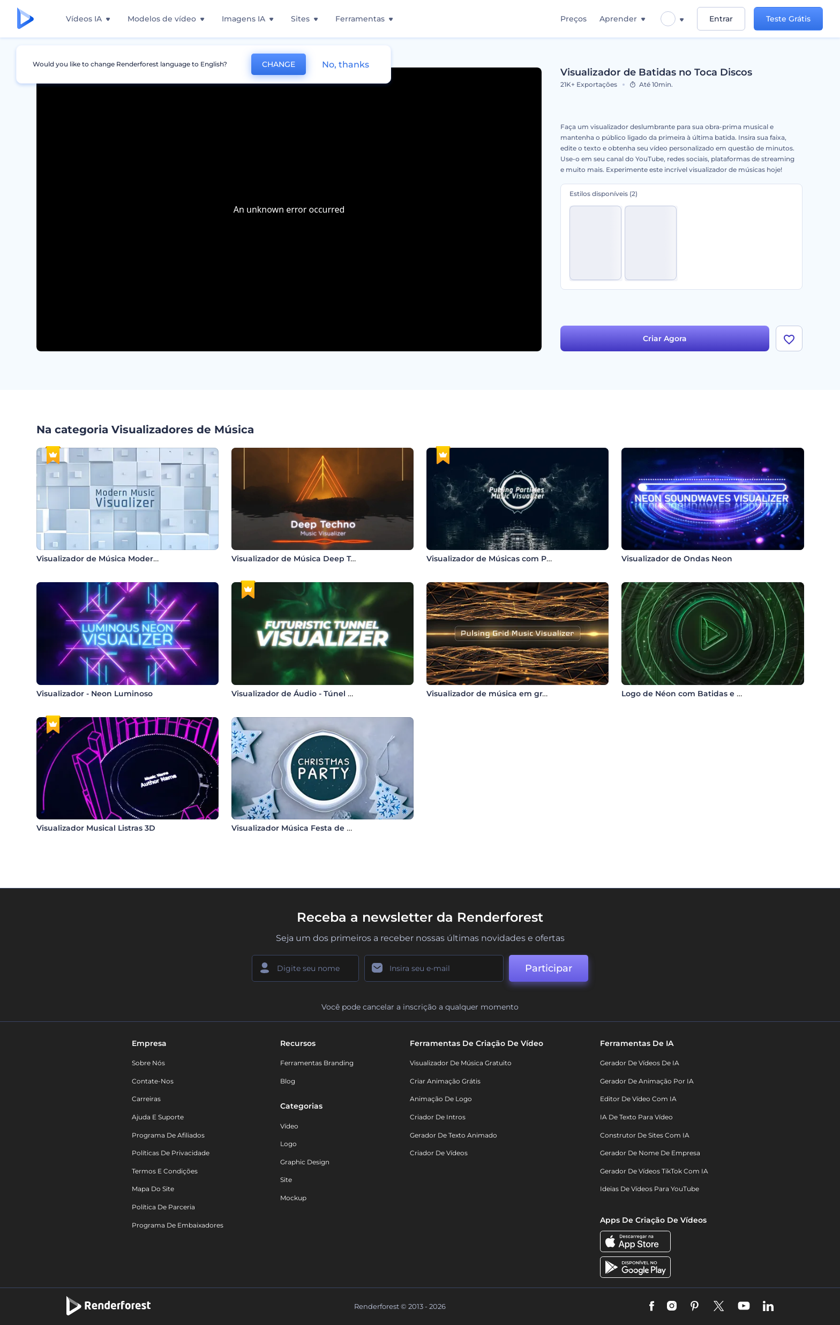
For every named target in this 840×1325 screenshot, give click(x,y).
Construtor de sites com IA (644, 1135)
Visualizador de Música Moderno (99, 558)
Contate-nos (153, 1081)
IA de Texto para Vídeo (636, 1117)
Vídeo (289, 1126)
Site (286, 1180)
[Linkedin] (768, 1307)
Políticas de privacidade (170, 1153)
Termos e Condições (165, 1171)
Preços (573, 19)
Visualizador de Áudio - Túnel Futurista (307, 693)
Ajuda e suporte (158, 1117)
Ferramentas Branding (317, 1063)
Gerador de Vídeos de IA (639, 1063)
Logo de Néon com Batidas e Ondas (691, 693)
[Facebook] (651, 1307)
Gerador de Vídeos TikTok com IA (654, 1171)
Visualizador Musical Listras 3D (95, 828)
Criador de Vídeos (439, 1153)
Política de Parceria (163, 1207)
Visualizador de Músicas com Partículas (503, 558)
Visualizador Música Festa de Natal (299, 828)
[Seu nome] (305, 968)
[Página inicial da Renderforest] (25, 19)
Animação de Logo (441, 1099)
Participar (548, 968)
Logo (288, 1144)
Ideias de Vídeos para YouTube (649, 1189)
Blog (287, 1081)
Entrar (721, 19)
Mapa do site (153, 1189)
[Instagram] (672, 1307)
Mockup (293, 1198)
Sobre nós (148, 1063)
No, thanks (345, 64)
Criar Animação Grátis (445, 1081)
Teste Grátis (788, 19)
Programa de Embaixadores (177, 1225)
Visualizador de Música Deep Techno (303, 558)
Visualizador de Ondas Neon (676, 558)
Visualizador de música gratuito (461, 1063)
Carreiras (146, 1099)
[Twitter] (718, 1307)
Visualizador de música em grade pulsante (510, 693)
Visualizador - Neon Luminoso (94, 693)
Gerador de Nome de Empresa (650, 1153)
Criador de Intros (438, 1117)
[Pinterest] (694, 1307)
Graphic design (304, 1162)
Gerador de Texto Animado (453, 1135)
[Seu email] (434, 968)
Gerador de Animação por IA (647, 1081)
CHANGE (278, 64)
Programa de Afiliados (168, 1135)
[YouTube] (744, 1307)
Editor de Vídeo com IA (638, 1099)
